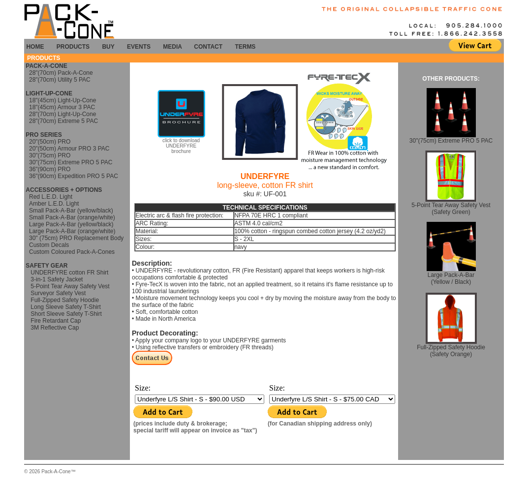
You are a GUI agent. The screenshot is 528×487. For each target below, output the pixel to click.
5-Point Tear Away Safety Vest (70, 286)
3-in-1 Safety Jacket (57, 279)
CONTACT (208, 46)
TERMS (245, 46)
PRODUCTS (73, 46)
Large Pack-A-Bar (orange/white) (72, 231)
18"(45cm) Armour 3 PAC (62, 107)
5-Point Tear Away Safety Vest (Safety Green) (450, 205)
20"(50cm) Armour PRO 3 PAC (69, 148)
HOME (35, 46)
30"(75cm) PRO (49, 155)
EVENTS (139, 46)
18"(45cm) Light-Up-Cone (62, 100)
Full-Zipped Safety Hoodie (64, 300)
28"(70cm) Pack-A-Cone (61, 72)
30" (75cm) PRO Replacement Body (76, 238)
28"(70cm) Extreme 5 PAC (63, 121)
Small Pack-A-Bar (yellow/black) (71, 210)
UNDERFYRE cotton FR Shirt (68, 272)
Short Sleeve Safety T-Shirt (66, 313)
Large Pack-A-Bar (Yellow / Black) (451, 275)
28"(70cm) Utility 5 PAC (60, 79)
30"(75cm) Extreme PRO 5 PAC (70, 162)
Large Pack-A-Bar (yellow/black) (71, 224)
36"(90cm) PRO (49, 169)
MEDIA (174, 46)
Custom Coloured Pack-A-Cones (72, 251)
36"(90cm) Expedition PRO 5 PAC (73, 176)
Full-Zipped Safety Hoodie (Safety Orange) (451, 348)
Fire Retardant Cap (55, 320)
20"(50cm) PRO (49, 141)
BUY (108, 46)
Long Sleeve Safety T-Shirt (65, 307)
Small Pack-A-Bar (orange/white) (72, 217)
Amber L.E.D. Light (54, 203)
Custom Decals (49, 245)
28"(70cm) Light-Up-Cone (62, 114)
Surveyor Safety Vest (58, 293)
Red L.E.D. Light (50, 196)
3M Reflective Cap (55, 327)
